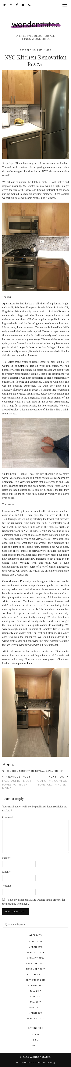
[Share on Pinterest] (13, 765)
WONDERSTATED (40, 1057)
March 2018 (36, 947)
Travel (35, 1045)
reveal (39, 771)
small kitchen (54, 771)
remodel (12, 771)
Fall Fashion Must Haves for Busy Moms (19, 782)
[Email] (23, 4)
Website (6, 885)
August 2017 (35, 985)
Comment (7, 817)
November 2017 (35, 969)
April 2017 (35, 1007)
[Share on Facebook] (4, 765)
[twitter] (4, 4)
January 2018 (35, 958)
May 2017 (35, 1002)
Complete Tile (26, 365)
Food (35, 1034)
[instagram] (11, 4)
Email (6, 871)
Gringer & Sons (25, 347)
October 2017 (35, 974)
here (29, 663)
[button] (66, 5)
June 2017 (35, 996)
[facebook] (17, 4)
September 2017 (35, 980)
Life (48, 50)
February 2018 (35, 952)
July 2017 (35, 991)
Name (6, 857)
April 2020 (35, 941)
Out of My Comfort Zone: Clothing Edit (52, 780)
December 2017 (35, 963)
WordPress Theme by (35, 1063)
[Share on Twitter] (8, 765)
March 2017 (36, 1013)
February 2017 (35, 1018)
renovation (26, 771)
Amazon (32, 355)
